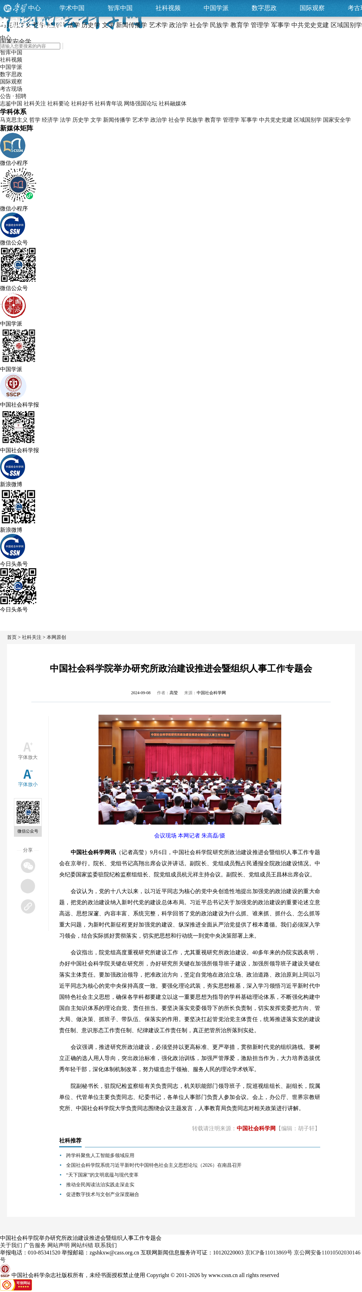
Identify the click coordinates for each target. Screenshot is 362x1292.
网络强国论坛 (140, 103)
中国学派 (216, 8)
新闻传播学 (117, 120)
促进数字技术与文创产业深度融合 (102, 1194)
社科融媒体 (173, 103)
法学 (65, 120)
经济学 (50, 120)
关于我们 (11, 1245)
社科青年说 (109, 103)
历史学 (80, 120)
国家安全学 (337, 120)
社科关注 (35, 103)
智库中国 (120, 8)
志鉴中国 (11, 103)
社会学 (176, 120)
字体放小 (28, 784)
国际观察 (312, 8)
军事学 (249, 120)
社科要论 (58, 103)
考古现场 (11, 89)
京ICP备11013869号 (268, 1252)
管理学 (231, 120)
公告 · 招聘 (13, 96)
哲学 (34, 120)
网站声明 (58, 1245)
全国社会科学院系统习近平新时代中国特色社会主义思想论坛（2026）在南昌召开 (154, 1165)
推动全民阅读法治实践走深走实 (100, 1184)
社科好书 (82, 103)
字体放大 (28, 757)
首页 (12, 637)
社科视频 (168, 8)
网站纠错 (82, 1245)
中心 (34, 8)
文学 (96, 120)
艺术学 (140, 120)
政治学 (158, 120)
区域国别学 (308, 120)
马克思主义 (14, 120)
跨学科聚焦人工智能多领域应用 (100, 1155)
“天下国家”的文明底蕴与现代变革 (102, 1175)
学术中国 (72, 8)
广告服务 (35, 1245)
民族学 (195, 120)
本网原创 (56, 637)
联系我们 (106, 1245)
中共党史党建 (275, 120)
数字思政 (264, 8)
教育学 (213, 120)
